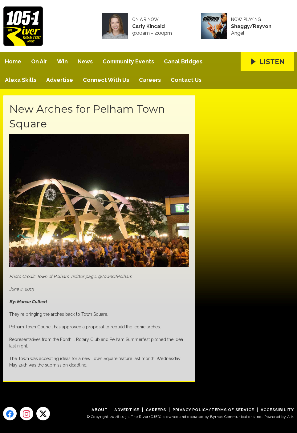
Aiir (290, 417)
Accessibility (277, 409)
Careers (150, 80)
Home (13, 61)
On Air (39, 61)
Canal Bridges (183, 61)
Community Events (128, 61)
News (85, 61)
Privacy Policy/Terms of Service (213, 409)
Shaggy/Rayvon (251, 26)
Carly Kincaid (148, 26)
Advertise (59, 80)
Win (62, 61)
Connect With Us (106, 80)
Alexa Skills (20, 80)
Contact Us (186, 80)
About (100, 409)
